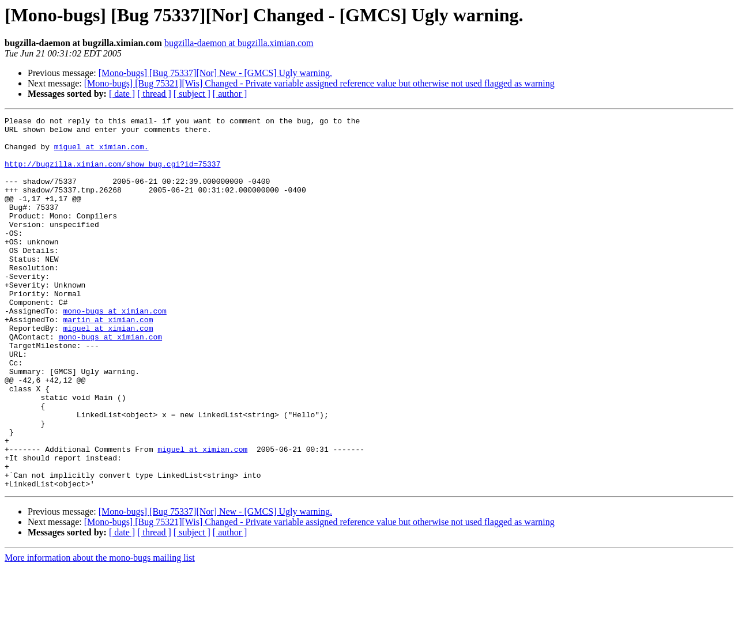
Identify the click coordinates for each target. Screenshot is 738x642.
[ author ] (230, 94)
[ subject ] (192, 94)
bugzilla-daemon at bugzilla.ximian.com (239, 43)
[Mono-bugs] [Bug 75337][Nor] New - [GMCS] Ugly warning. (215, 73)
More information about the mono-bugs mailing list (100, 632)
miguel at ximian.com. (101, 153)
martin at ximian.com (108, 361)
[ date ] (122, 94)
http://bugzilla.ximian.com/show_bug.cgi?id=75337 (112, 174)
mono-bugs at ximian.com (114, 350)
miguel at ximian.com (108, 371)
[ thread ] (154, 94)
